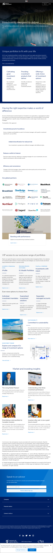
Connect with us (26, 513)
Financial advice (26, 506)
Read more (5, 396)
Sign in (45, 4)
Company (26, 499)
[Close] (50, 545)
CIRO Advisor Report (26, 541)
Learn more (13, 243)
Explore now (5, 288)
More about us (32, 338)
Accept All (32, 549)
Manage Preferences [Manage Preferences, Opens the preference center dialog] (21, 549)
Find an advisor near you (26, 490)
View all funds (6, 360)
